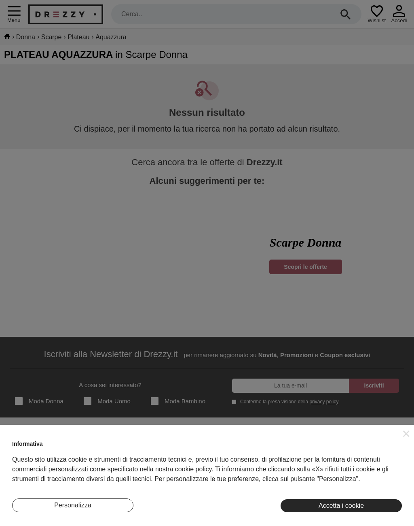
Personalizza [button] (72, 505)
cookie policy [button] (193, 469)
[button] (406, 434)
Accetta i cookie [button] (341, 505)
